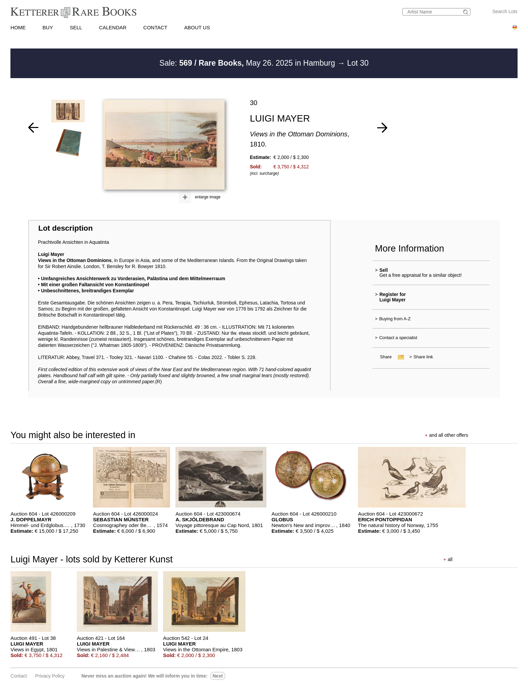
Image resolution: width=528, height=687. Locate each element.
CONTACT (155, 27)
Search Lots (505, 11)
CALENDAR (113, 27)
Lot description (65, 228)
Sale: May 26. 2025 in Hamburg (248, 63)
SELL (76, 27)
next (217, 676)
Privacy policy (50, 676)
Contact (18, 676)
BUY (47, 27)
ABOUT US (197, 27)
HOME (18, 27)
